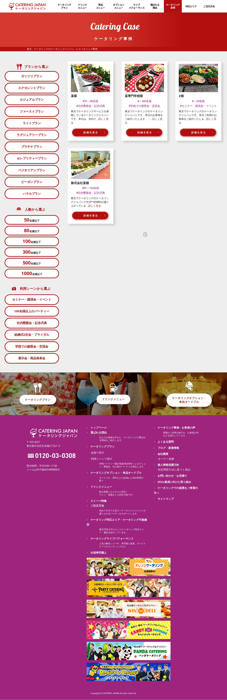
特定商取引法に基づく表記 (174, 469)
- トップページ (97, 428)
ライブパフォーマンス (137, 6)
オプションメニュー (118, 6)
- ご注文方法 (95, 505)
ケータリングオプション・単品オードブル (189, 400)
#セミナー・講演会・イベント (198, 105)
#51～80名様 (90, 101)
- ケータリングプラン (101, 446)
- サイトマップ (164, 499)
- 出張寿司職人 (97, 552)
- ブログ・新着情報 (166, 448)
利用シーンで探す (101, 459)
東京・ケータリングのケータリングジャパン (50, 49)
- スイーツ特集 (97, 501)
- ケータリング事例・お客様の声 (174, 428)
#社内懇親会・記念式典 (90, 105)
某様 (74, 96)
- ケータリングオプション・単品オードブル (114, 473)
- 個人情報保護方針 (166, 465)
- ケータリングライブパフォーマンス (110, 538)
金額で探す (97, 452)
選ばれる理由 (154, 6)
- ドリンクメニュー (99, 487)
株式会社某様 (80, 183)
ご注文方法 (209, 6)
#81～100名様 (90, 188)
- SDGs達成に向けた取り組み (172, 482)
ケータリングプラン (64, 6)
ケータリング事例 (173, 6)
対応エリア (190, 6)
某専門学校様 (134, 96)
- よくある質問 (164, 441)
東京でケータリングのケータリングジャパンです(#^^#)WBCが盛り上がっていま (90, 202)
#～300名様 (144, 101)
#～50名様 (198, 101)
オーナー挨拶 (166, 459)
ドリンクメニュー (82, 6)
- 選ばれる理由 (97, 432)
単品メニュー (100, 6)
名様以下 (32, 220)
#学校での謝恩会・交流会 (144, 105)
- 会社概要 (161, 454)
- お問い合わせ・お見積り (170, 475)
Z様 (181, 96)
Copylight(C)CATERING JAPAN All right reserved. (113, 693)
